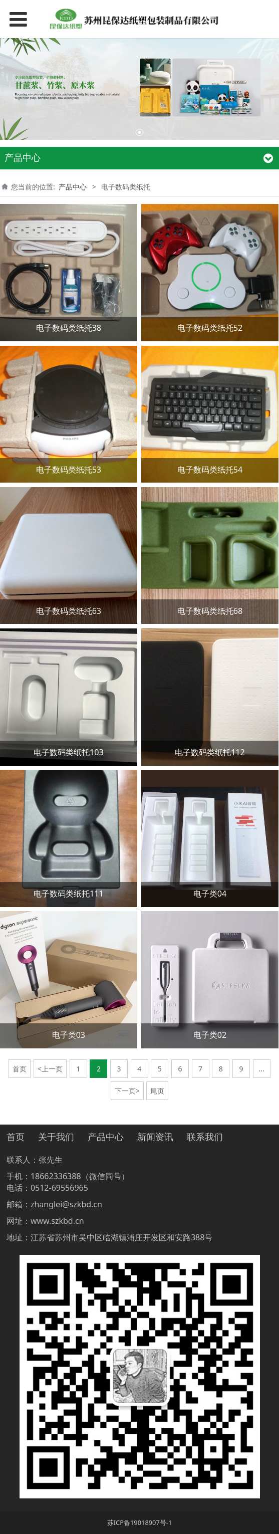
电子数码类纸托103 (69, 752)
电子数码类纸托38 (68, 327)
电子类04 (209, 893)
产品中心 (73, 186)
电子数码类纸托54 (209, 469)
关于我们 (56, 1137)
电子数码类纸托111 (69, 893)
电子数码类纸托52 (209, 327)
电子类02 (209, 1034)
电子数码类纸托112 (210, 752)
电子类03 (68, 1034)
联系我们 (205, 1137)
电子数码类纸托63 (68, 610)
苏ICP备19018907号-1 (139, 1522)
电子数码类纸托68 (209, 610)
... (261, 1068)
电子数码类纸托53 (68, 469)
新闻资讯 (155, 1137)
